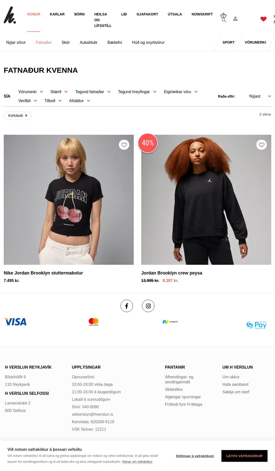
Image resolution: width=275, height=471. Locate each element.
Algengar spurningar (183, 397)
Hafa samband (235, 384)
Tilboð (50, 101)
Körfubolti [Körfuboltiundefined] (15, 116)
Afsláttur (76, 101)
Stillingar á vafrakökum (195, 456)
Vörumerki (27, 92)
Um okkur (230, 377)
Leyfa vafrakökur (244, 456)
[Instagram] (148, 306)
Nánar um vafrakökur (137, 462)
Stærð (56, 92)
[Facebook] (127, 306)
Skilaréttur (174, 389)
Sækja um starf (235, 392)
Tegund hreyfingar (134, 92)
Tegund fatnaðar (89, 92)
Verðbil (24, 101)
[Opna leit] (222, 19)
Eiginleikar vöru (177, 92)
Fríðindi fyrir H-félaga (183, 404)
